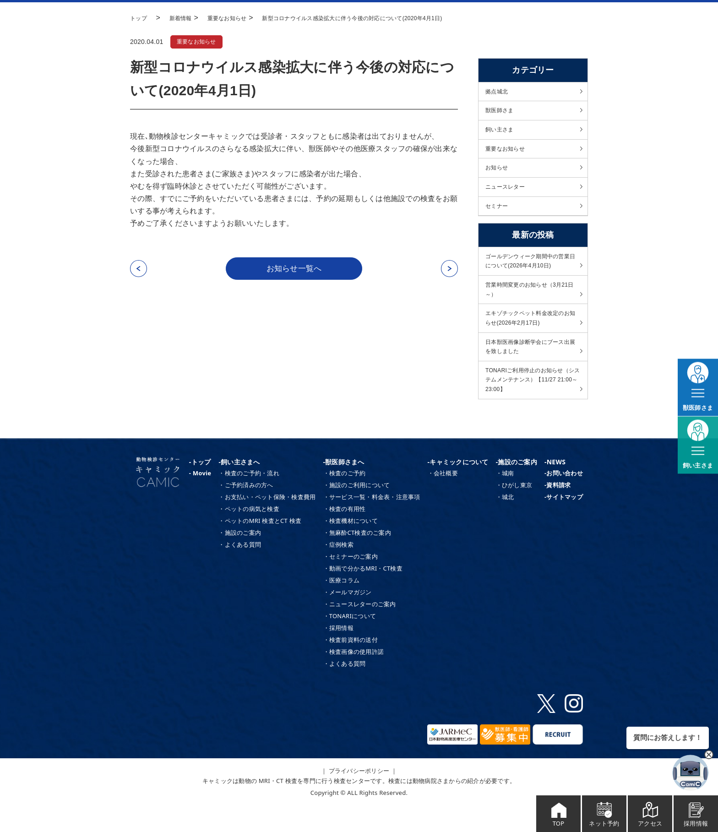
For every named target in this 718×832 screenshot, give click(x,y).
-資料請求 (557, 511)
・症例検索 (338, 571)
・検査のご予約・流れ (248, 499)
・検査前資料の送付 (350, 666)
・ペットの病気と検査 (248, 535)
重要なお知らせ (199, 41)
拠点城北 (498, 92)
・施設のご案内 (239, 559)
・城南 (505, 499)
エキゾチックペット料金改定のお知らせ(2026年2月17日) (531, 335)
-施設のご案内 (516, 488)
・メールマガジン (347, 618)
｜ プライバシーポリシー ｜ (359, 797)
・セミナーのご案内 (350, 583)
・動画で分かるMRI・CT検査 (363, 595)
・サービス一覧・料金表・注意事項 (371, 523)
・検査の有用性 (344, 535)
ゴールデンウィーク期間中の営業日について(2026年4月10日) (531, 272)
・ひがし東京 (514, 511)
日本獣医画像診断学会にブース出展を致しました (531, 367)
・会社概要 (443, 499)
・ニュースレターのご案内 (359, 630)
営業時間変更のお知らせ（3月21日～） (529, 304)
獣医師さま (501, 112)
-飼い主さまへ (239, 488)
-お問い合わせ (563, 499)
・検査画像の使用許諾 (353, 678)
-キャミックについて (458, 488)
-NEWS (555, 488)
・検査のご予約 (344, 499)
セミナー (498, 215)
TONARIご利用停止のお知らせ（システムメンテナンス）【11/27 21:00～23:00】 (530, 403)
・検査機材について (350, 547)
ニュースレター (508, 194)
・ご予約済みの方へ (245, 511)
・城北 (505, 523)
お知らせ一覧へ (294, 269)
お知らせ (498, 174)
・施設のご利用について (356, 511)
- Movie (200, 499)
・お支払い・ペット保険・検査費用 (266, 523)
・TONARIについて (349, 642)
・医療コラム (341, 607)
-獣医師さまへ (343, 488)
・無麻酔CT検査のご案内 (357, 559)
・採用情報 (338, 654)
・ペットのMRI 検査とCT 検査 (259, 547)
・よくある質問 (239, 571)
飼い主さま (501, 132)
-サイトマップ (563, 523)
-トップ (200, 488)
